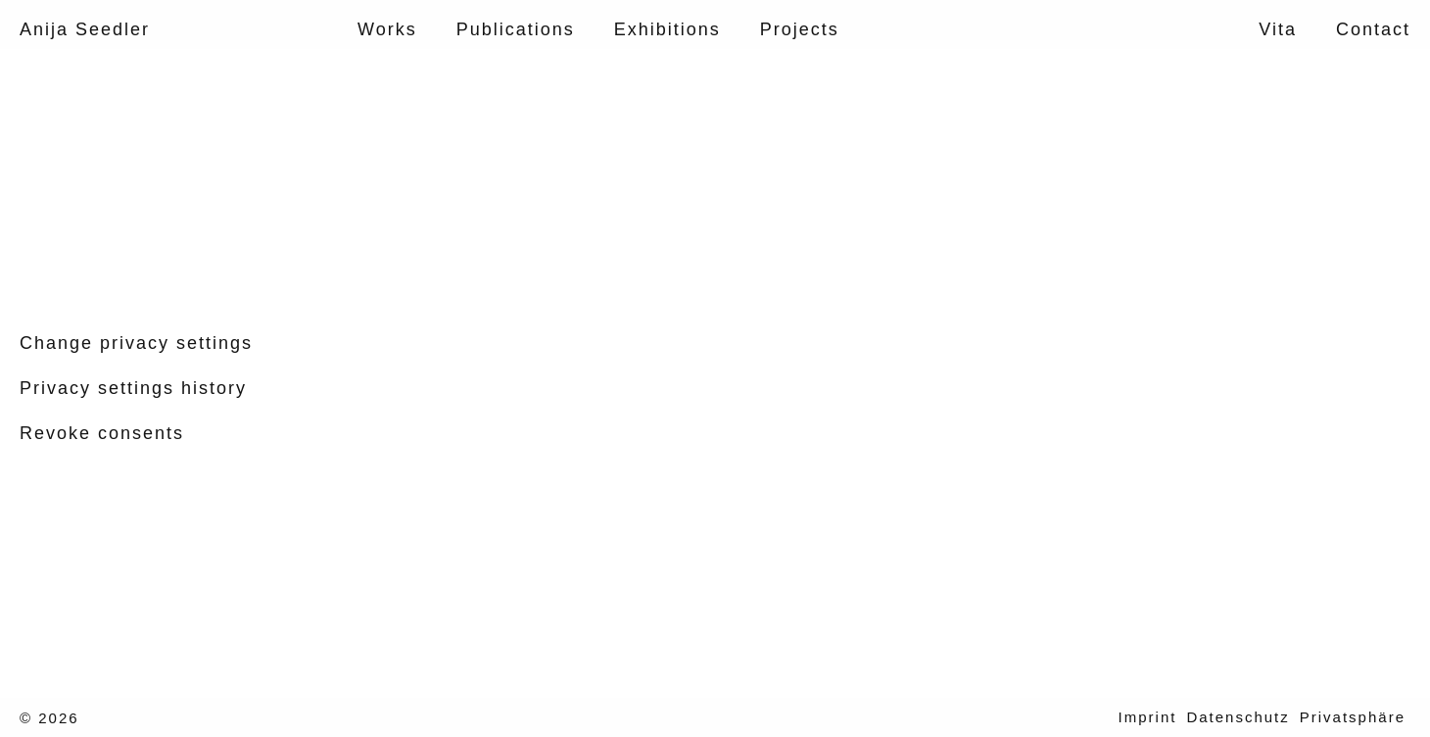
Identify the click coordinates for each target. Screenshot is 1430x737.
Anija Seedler (85, 29)
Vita (1278, 29)
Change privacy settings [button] (136, 343)
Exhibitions (667, 29)
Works (387, 29)
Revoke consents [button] (102, 433)
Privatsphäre (1353, 717)
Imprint (1148, 717)
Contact (1373, 29)
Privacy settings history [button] (133, 388)
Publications (515, 29)
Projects (799, 29)
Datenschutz (1237, 717)
